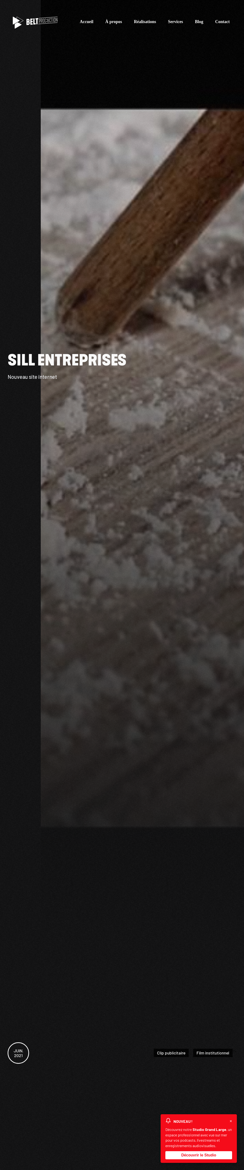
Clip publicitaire (170, 1052)
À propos (113, 22)
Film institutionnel (212, 1052)
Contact (222, 22)
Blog (199, 22)
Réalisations (145, 22)
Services (175, 22)
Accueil (86, 22)
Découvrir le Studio (198, 1155)
